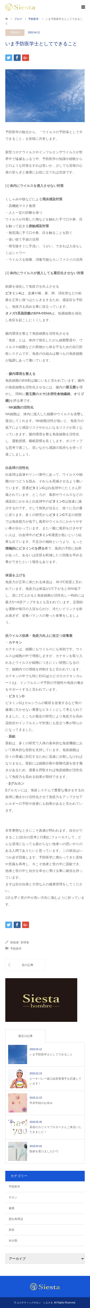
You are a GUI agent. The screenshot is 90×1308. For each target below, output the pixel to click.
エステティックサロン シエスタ (35, 1302)
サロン (13, 1197)
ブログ (18, 19)
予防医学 (15, 32)
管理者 (24, 942)
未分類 (13, 1240)
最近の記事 (25, 1036)
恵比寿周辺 (16, 1219)
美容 (11, 1229)
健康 (11, 1208)
